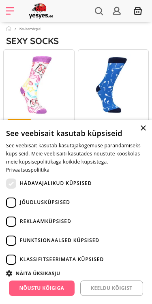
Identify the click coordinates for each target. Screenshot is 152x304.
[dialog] (76, 212)
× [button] (143, 128)
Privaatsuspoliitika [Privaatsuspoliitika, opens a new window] (27, 169)
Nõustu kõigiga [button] (41, 288)
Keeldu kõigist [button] (112, 288)
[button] (76, 273)
